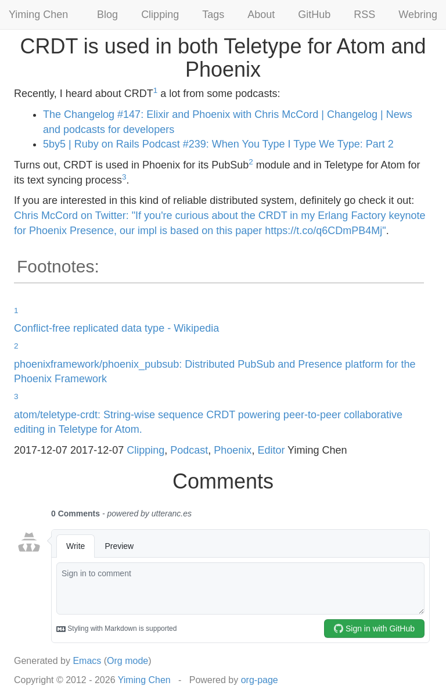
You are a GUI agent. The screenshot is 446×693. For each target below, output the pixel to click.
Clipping (160, 14)
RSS (364, 14)
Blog (107, 14)
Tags (213, 14)
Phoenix (232, 450)
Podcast (189, 450)
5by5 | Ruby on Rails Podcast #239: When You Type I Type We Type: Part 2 (218, 144)
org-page (259, 680)
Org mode (127, 661)
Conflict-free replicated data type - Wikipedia (116, 328)
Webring (417, 14)
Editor (271, 450)
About (261, 14)
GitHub (314, 14)
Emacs (87, 661)
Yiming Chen (38, 14)
